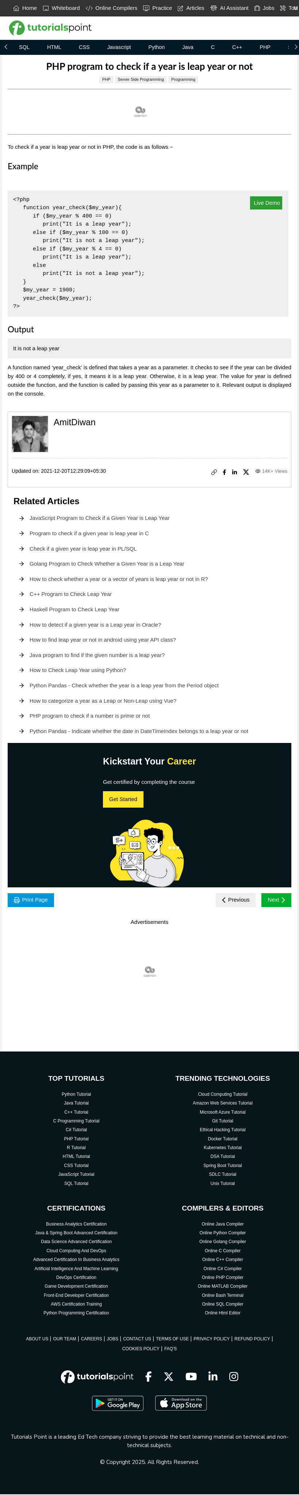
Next (276, 900)
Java (187, 47)
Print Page (32, 900)
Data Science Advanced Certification (76, 1242)
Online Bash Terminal (223, 1296)
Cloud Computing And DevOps (76, 1251)
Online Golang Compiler (222, 1242)
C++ (237, 47)
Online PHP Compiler (223, 1278)
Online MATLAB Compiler (223, 1287)
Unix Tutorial (223, 1184)
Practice (157, 8)
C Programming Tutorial (76, 1121)
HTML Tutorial (76, 1157)
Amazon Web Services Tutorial (223, 1103)
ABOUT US (37, 1339)
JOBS (112, 1339)
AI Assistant (229, 8)
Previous (233, 900)
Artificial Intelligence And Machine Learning (76, 1269)
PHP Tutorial (76, 1139)
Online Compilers (112, 8)
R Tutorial (76, 1148)
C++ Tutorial (76, 1112)
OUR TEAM (64, 1339)
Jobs (264, 8)
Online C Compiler (223, 1251)
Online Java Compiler (223, 1224)
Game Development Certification (76, 1287)
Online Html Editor (222, 1314)
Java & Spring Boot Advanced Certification (76, 1233)
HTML (54, 47)
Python (156, 47)
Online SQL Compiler (222, 1304)
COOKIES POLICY (141, 1349)
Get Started (123, 799)
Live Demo (266, 203)
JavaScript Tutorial (76, 1175)
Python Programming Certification (76, 1314)
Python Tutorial (76, 1095)
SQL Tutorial (76, 1184)
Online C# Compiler (223, 1269)
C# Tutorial (76, 1130)
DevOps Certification (76, 1278)
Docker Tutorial (223, 1139)
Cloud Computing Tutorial (222, 1095)
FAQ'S (170, 1349)
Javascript (119, 47)
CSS (84, 47)
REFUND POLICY (252, 1339)
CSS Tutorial (76, 1166)
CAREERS (91, 1339)
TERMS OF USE (172, 1339)
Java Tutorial (76, 1103)
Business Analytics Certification (76, 1224)
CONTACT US (137, 1339)
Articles (191, 8)
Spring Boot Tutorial (222, 1166)
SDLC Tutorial (223, 1175)
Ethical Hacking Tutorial (222, 1130)
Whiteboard (61, 8)
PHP (265, 47)
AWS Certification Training (76, 1304)
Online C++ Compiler (222, 1260)
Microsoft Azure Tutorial (222, 1112)
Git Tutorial (222, 1121)
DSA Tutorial (223, 1157)
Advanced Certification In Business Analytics (76, 1260)
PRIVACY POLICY (211, 1339)
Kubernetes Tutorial (223, 1148)
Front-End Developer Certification (76, 1296)
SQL (24, 47)
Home (25, 8)
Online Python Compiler (223, 1233)
